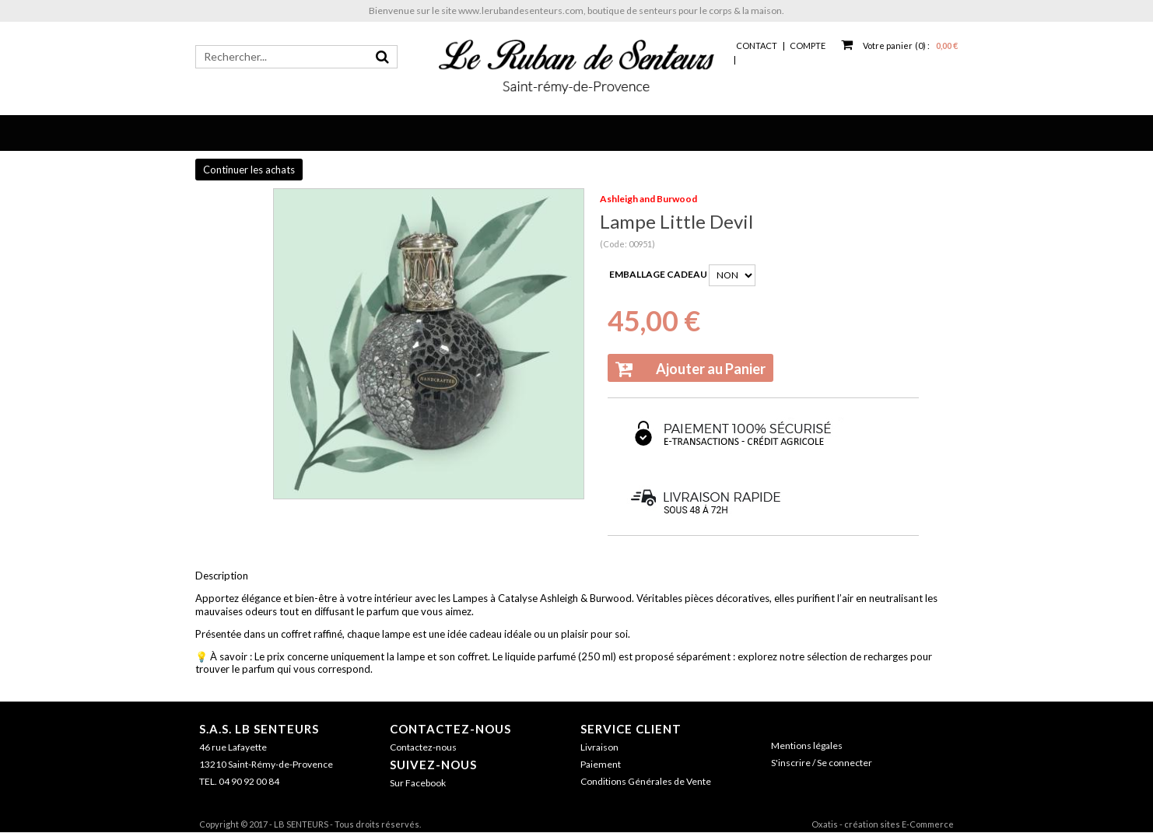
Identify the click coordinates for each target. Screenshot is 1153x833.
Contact (756, 45)
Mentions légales (807, 745)
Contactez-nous (450, 729)
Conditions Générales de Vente (645, 781)
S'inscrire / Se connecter (821, 762)
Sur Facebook (418, 783)
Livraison (599, 747)
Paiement (600, 764)
